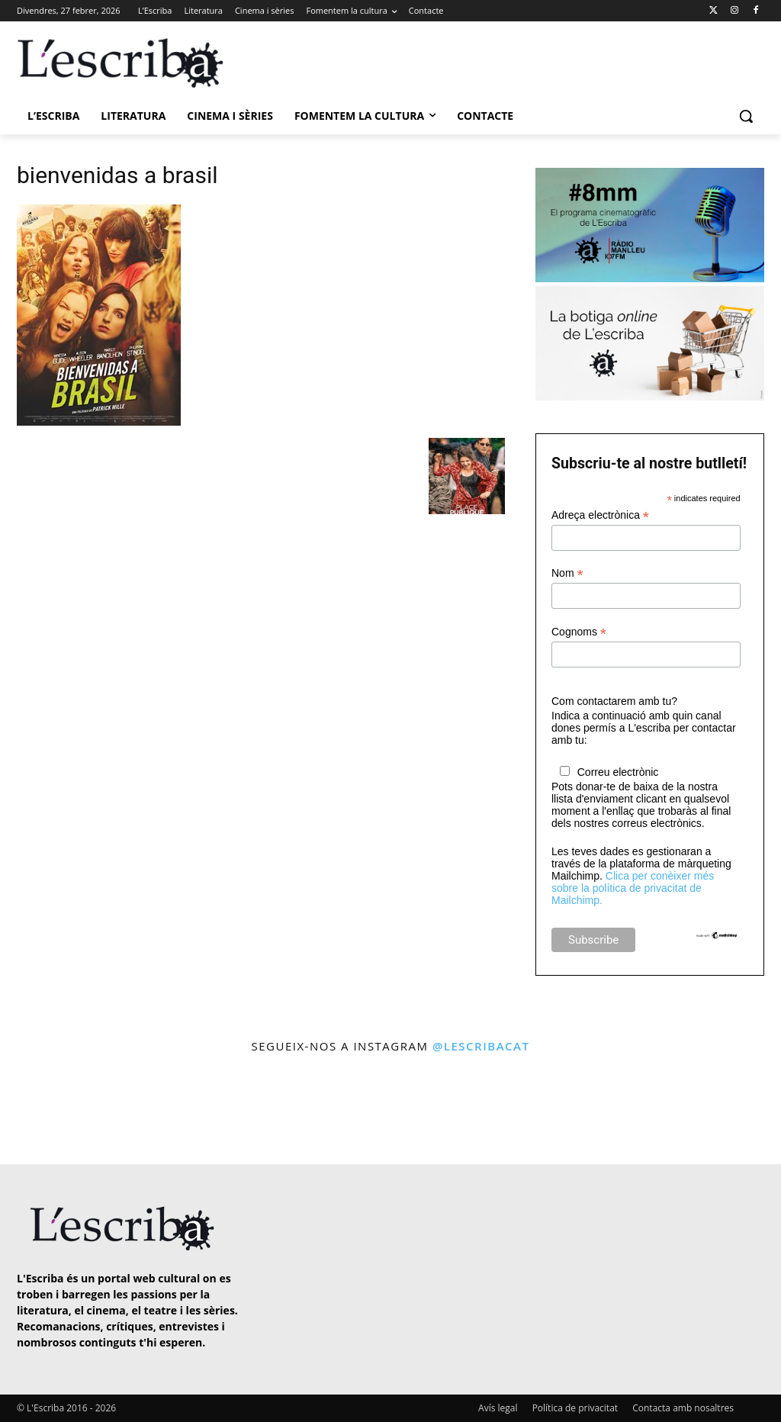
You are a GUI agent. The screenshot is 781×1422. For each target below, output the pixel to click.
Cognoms (578, 632)
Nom (567, 573)
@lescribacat (481, 1046)
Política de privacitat (575, 1407)
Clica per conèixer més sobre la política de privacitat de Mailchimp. (632, 888)
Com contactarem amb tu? (614, 701)
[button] (746, 116)
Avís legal (497, 1407)
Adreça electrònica (600, 515)
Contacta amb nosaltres (683, 1407)
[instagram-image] (45, 1110)
